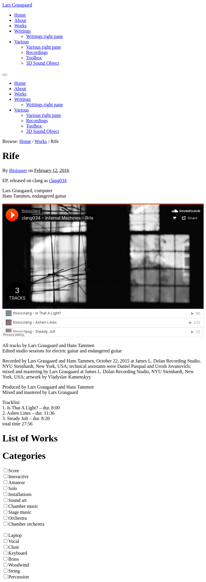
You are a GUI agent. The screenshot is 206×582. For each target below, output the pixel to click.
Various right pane (43, 47)
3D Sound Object (42, 63)
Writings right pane (44, 36)
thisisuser (18, 170)
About (20, 20)
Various (21, 41)
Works (20, 25)
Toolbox (34, 57)
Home (20, 15)
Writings (22, 31)
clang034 (57, 180)
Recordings (37, 52)
